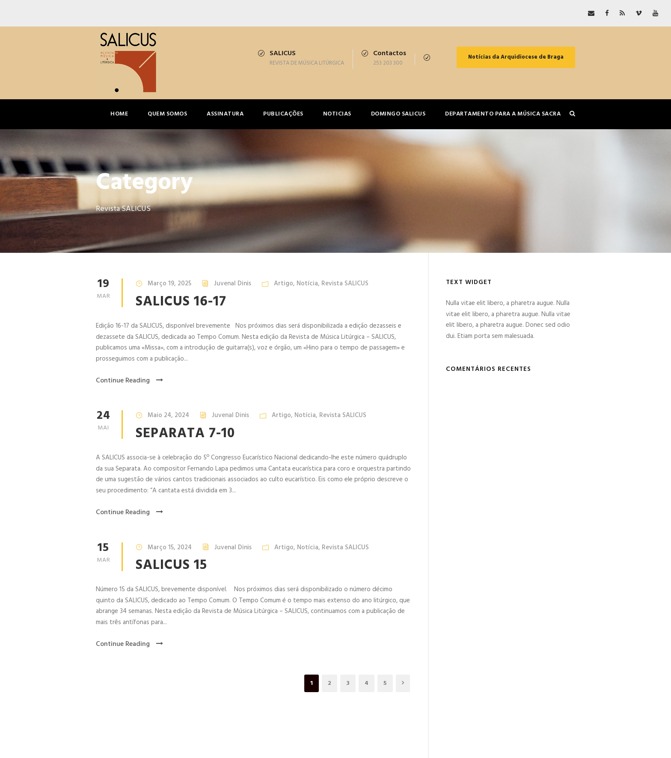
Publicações (283, 114)
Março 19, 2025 (169, 283)
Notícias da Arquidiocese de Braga (516, 57)
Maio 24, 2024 (168, 415)
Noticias (337, 114)
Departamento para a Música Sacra (503, 114)
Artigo (283, 283)
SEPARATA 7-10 (185, 433)
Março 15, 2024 (170, 547)
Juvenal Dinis (232, 283)
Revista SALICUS (344, 283)
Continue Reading (129, 380)
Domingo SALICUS (398, 114)
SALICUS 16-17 (181, 302)
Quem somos (167, 114)
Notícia (307, 283)
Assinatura (225, 114)
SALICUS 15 (171, 565)
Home (119, 114)
